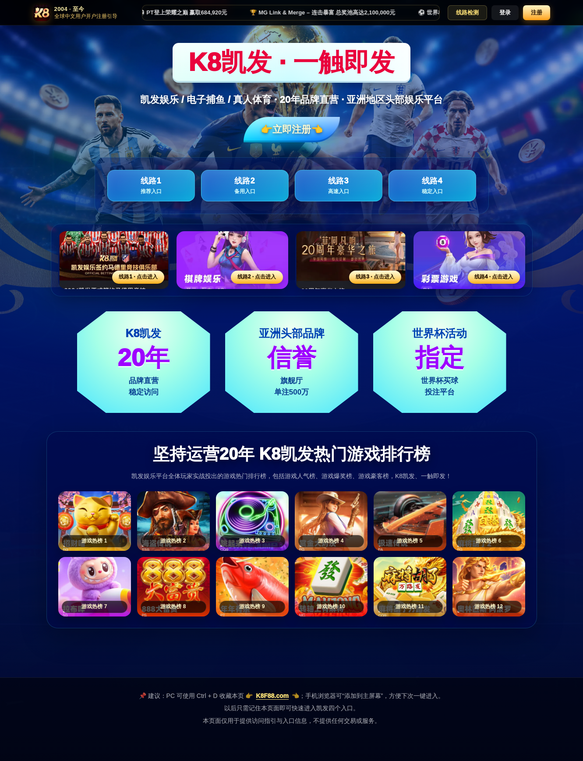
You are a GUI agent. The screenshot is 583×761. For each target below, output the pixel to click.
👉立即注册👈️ (292, 129)
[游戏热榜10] (331, 587)
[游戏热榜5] (410, 521)
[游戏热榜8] (173, 587)
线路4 (432, 185)
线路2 (245, 185)
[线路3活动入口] (351, 260)
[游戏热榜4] (331, 521)
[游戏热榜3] (252, 521)
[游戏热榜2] (173, 521)
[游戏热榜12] (488, 587)
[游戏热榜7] (94, 587)
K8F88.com (272, 695)
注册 (536, 12)
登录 (505, 12)
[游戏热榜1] (94, 521)
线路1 (151, 185)
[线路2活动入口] (232, 260)
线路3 (338, 185)
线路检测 (467, 12)
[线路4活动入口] (469, 260)
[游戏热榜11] (410, 587)
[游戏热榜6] (488, 521)
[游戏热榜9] (252, 587)
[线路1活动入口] (114, 260)
